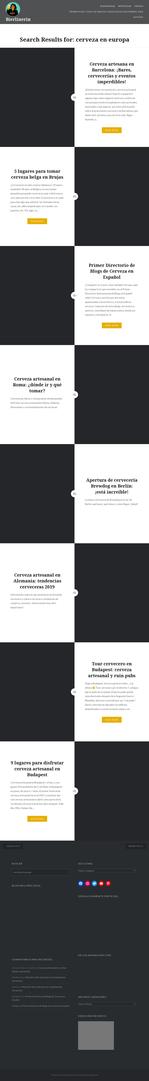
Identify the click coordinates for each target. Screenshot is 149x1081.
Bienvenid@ (107, 6)
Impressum (124, 6)
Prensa (138, 6)
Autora (138, 17)
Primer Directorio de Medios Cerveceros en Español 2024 (106, 11)
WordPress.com (74, 1075)
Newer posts (136, 846)
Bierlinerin (18, 19)
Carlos (15, 1006)
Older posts (13, 846)
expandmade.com (91, 1075)
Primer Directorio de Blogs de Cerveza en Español (45, 1006)
